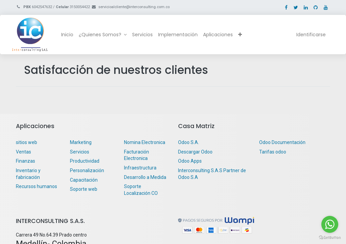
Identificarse (307, 34)
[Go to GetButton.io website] (330, 237)
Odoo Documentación (282, 142)
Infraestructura (140, 167)
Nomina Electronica (145, 142)
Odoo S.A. (188, 142)
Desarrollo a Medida (145, 177)
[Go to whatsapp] (329, 224)
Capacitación (84, 180)
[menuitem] (71, 35)
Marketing (81, 142)
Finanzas (25, 161)
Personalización (87, 170)
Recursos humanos (36, 186)
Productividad (84, 161)
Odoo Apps (190, 161)
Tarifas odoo (272, 152)
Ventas (23, 152)
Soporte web (84, 189)
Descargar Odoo (195, 152)
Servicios (79, 152)
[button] (243, 35)
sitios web (26, 142)
